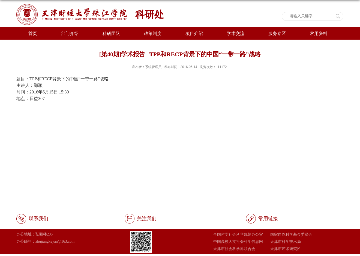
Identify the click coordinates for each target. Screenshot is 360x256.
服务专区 (277, 33)
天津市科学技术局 (285, 241)
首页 (32, 33)
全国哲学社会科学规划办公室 (238, 234)
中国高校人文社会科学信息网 (238, 241)
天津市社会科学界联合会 (234, 248)
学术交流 (235, 33)
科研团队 (111, 33)
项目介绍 (194, 33)
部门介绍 (70, 33)
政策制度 (152, 33)
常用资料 (318, 33)
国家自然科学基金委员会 (291, 234)
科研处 (149, 14)
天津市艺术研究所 (285, 248)
